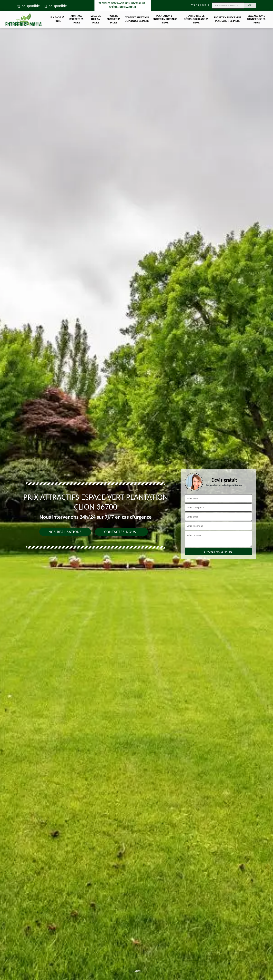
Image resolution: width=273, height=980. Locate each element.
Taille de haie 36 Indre (95, 19)
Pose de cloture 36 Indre (113, 19)
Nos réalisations (65, 532)
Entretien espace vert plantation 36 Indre (227, 19)
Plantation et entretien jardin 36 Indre (165, 19)
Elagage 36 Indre (57, 19)
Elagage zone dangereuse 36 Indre (256, 19)
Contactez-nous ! (121, 532)
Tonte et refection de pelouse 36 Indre (137, 19)
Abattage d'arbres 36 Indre (76, 19)
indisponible (28, 5)
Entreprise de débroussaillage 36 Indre (196, 19)
